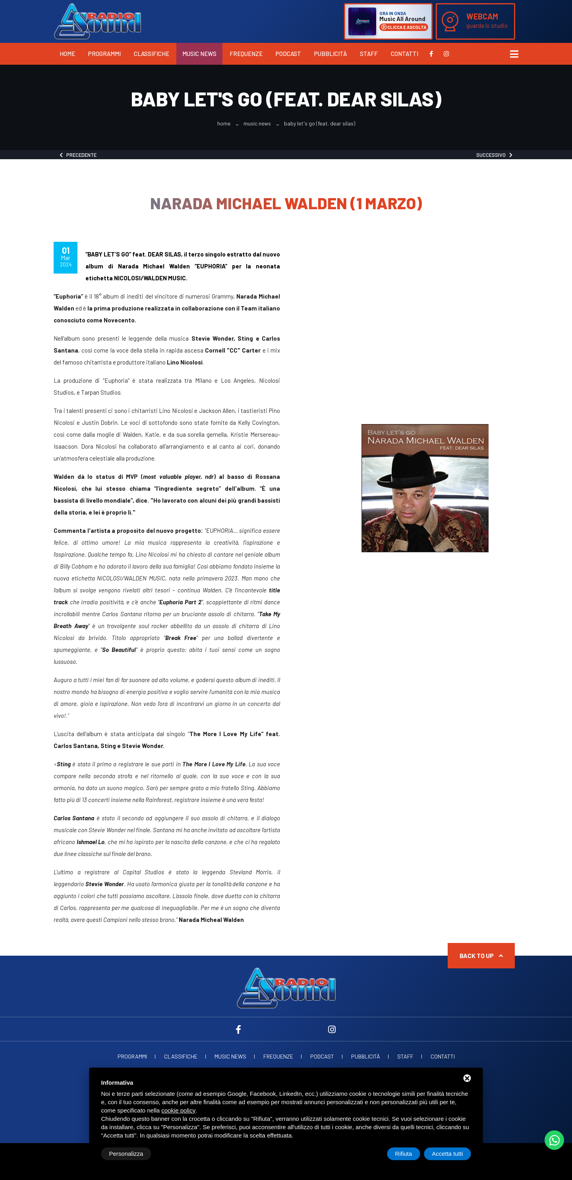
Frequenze (246, 53)
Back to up (481, 955)
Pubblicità (330, 53)
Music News (199, 53)
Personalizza (126, 1153)
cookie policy (178, 1110)
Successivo (494, 155)
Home (67, 53)
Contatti (404, 53)
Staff (369, 53)
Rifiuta (403, 1153)
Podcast (288, 53)
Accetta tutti (447, 1153)
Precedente (78, 155)
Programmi (104, 53)
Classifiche (151, 53)
